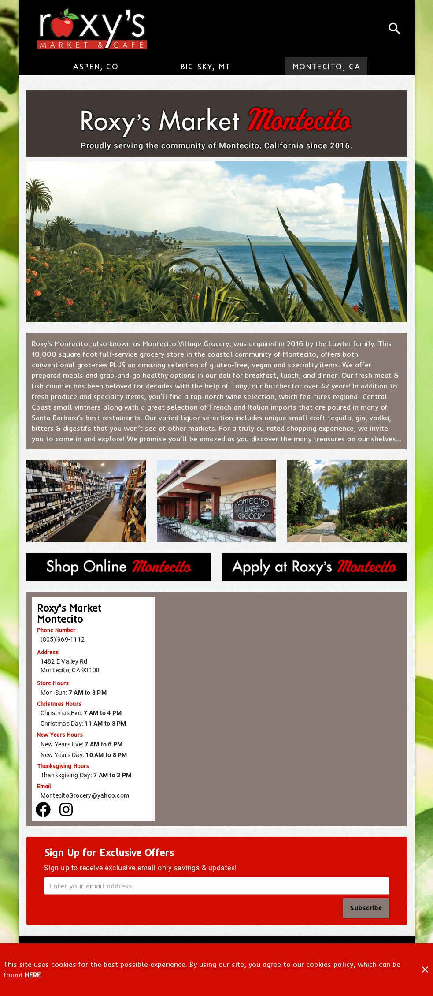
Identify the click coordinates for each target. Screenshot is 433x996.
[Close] (425, 969)
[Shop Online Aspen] (118, 567)
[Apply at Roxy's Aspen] (314, 567)
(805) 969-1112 (63, 639)
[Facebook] (43, 809)
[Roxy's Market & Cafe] (88, 28)
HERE (33, 974)
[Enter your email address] (219, 886)
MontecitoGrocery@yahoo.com (85, 795)
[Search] (394, 28)
